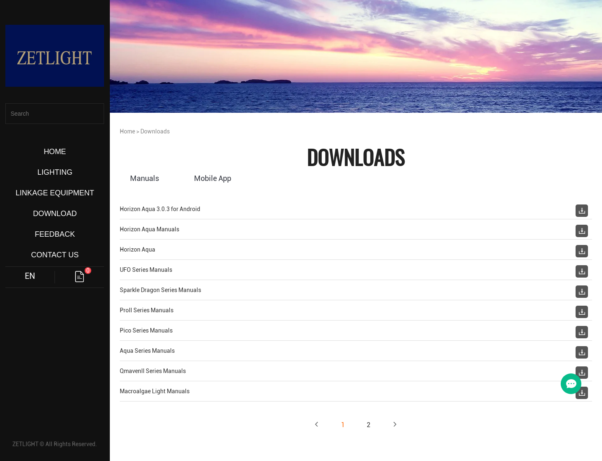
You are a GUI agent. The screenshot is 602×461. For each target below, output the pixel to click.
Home (127, 131)
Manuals (144, 178)
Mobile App (212, 178)
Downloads (155, 131)
